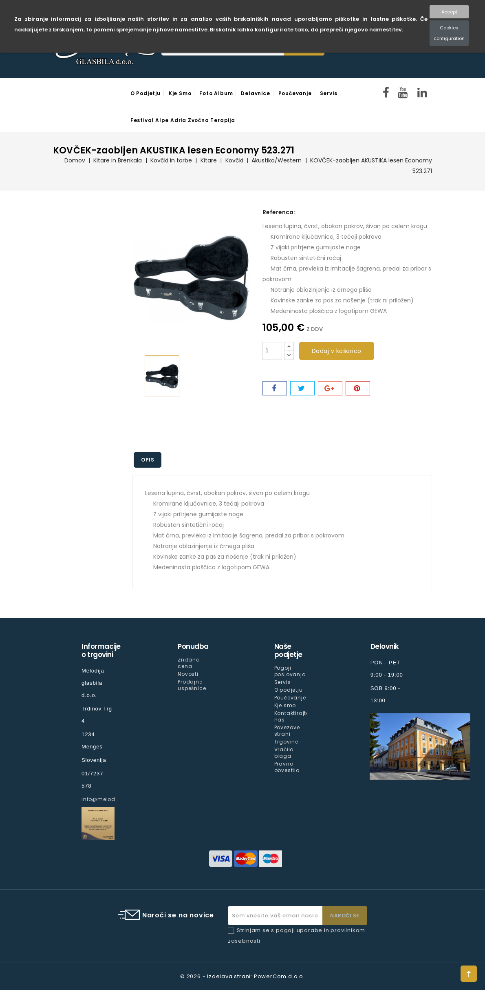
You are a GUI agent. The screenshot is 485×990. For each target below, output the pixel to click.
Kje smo (180, 93)
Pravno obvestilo (287, 767)
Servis (328, 93)
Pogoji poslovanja (290, 671)
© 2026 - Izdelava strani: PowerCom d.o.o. (242, 976)
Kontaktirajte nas (291, 716)
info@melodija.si (105, 799)
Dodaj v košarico (337, 351)
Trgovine (286, 741)
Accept (449, 12)
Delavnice (255, 93)
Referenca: (278, 212)
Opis (148, 459)
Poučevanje (295, 93)
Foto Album (216, 93)
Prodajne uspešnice (192, 685)
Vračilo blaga (284, 752)
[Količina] (272, 351)
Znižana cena (189, 663)
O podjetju (145, 93)
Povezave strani (287, 730)
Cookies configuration (449, 33)
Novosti (188, 673)
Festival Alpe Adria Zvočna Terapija (182, 120)
